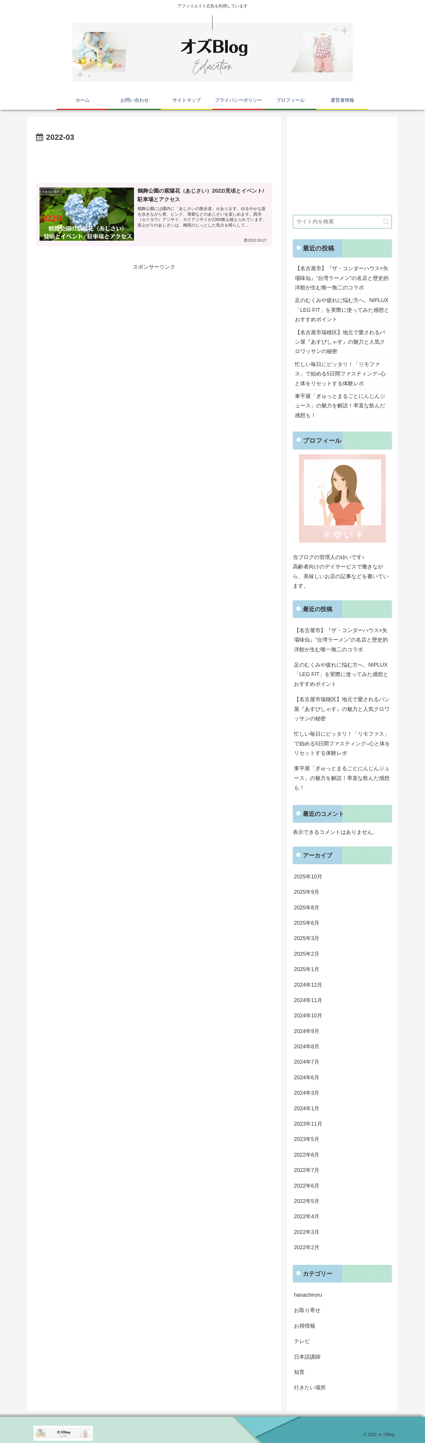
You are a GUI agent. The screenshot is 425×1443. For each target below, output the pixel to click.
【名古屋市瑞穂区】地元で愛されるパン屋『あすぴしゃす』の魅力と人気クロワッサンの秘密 (340, 342)
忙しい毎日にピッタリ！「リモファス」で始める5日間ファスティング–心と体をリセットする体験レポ (340, 373)
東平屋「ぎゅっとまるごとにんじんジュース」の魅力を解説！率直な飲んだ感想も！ (340, 405)
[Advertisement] (154, 160)
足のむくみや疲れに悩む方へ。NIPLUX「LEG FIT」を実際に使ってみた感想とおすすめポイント (342, 309)
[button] (386, 221)
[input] (342, 222)
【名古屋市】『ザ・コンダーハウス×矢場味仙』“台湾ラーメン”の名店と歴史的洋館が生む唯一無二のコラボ (342, 278)
